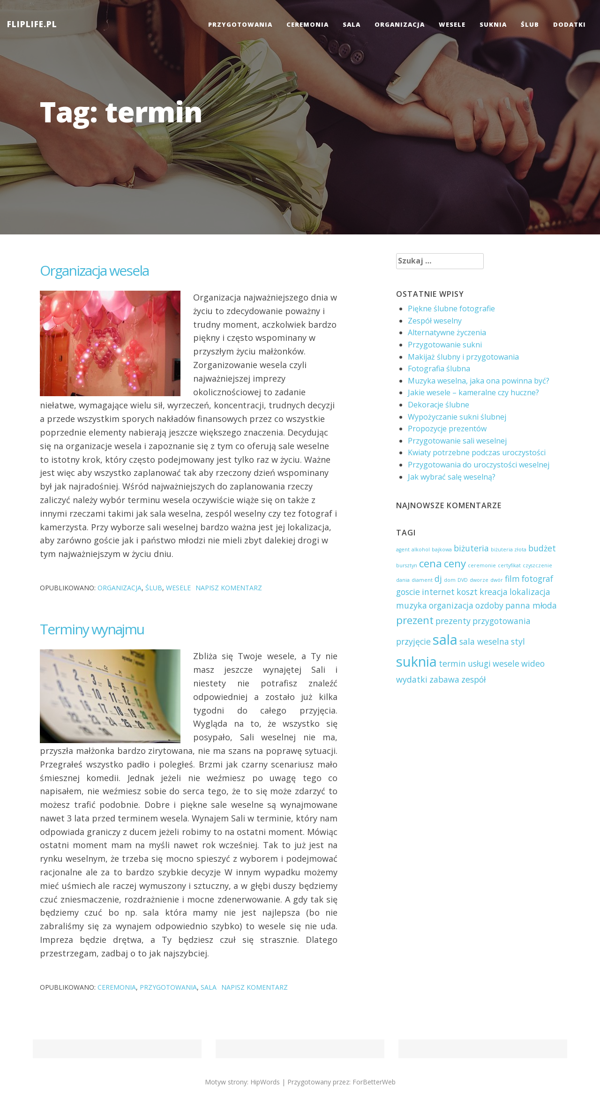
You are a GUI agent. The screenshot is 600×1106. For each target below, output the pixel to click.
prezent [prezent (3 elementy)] (415, 620)
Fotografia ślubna (439, 368)
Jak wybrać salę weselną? (451, 477)
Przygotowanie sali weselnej (457, 441)
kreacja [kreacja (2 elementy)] (494, 591)
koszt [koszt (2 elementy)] (467, 591)
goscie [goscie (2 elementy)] (408, 591)
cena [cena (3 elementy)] (430, 563)
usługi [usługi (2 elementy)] (479, 663)
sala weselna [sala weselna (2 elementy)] (484, 641)
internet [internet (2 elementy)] (438, 591)
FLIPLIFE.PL (32, 24)
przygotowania (240, 24)
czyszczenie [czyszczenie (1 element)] (537, 565)
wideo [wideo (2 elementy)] (533, 663)
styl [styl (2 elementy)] (518, 641)
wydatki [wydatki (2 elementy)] (412, 679)
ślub (530, 24)
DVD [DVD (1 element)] (463, 580)
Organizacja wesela (94, 270)
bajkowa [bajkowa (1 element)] (442, 549)
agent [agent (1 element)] (403, 549)
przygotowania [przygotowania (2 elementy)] (501, 620)
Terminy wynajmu (92, 629)
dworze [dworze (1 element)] (479, 580)
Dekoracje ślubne (438, 404)
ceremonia (307, 24)
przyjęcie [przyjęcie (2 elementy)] (413, 641)
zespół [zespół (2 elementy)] (473, 679)
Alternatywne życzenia (447, 332)
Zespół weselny (435, 321)
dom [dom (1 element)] (450, 580)
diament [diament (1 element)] (422, 580)
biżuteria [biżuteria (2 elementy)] (471, 548)
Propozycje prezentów (447, 428)
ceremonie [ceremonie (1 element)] (482, 565)
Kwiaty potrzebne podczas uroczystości (477, 452)
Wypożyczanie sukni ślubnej (457, 417)
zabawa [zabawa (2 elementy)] (444, 679)
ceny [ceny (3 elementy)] (455, 563)
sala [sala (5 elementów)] (445, 639)
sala (351, 24)
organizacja (400, 24)
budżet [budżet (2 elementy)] (542, 548)
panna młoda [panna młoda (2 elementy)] (531, 605)
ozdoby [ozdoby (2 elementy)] (489, 605)
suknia (493, 24)
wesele (452, 24)
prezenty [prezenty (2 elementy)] (453, 620)
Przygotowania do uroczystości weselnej (478, 464)
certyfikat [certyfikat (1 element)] (509, 565)
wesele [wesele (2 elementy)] (506, 663)
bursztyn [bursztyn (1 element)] (406, 565)
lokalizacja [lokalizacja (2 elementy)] (530, 591)
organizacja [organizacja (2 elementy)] (451, 605)
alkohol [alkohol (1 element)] (421, 549)
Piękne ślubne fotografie (451, 308)
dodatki (569, 24)
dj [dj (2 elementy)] (438, 578)
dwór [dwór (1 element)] (496, 580)
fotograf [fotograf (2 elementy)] (537, 578)
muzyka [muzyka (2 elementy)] (411, 605)
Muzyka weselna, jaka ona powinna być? (478, 381)
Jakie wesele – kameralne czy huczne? (473, 392)
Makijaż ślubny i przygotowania (463, 357)
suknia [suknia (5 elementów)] (416, 661)
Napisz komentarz (228, 587)
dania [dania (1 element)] (403, 580)
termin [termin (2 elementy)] (452, 663)
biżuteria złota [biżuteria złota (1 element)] (508, 549)
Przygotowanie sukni (445, 344)
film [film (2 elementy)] (512, 578)
